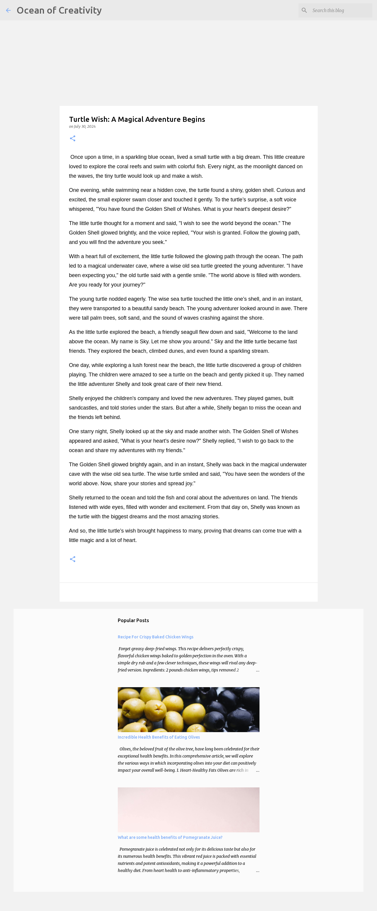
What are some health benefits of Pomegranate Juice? (170, 837)
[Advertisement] (177, 41)
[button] (72, 139)
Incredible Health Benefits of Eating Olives (159, 737)
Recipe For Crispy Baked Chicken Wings (155, 637)
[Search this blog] (341, 10)
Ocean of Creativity (59, 10)
